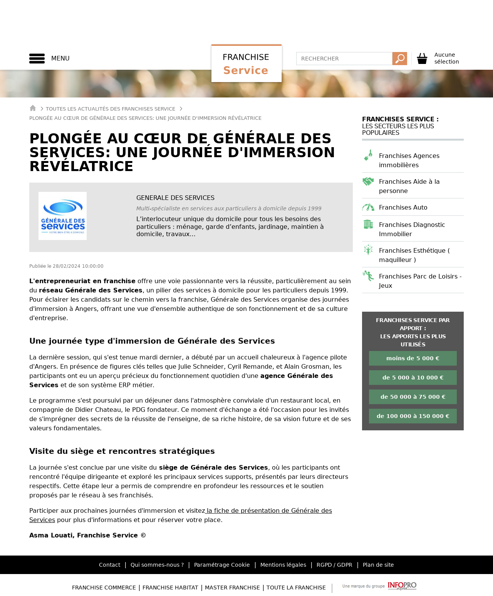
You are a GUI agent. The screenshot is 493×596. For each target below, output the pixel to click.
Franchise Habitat (170, 587)
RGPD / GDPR (334, 565)
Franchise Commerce (104, 587)
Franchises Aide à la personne (409, 186)
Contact (109, 565)
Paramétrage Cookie (222, 565)
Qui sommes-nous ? (157, 565)
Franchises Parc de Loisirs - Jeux (420, 281)
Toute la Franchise (296, 587)
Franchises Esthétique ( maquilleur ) (414, 255)
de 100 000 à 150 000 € (413, 416)
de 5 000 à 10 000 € (413, 377)
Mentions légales (283, 565)
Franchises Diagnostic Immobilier (412, 229)
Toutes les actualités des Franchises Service (110, 109)
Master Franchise (232, 587)
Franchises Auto (403, 207)
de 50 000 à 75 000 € (413, 397)
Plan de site (378, 565)
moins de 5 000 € (412, 358)
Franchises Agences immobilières (409, 160)
